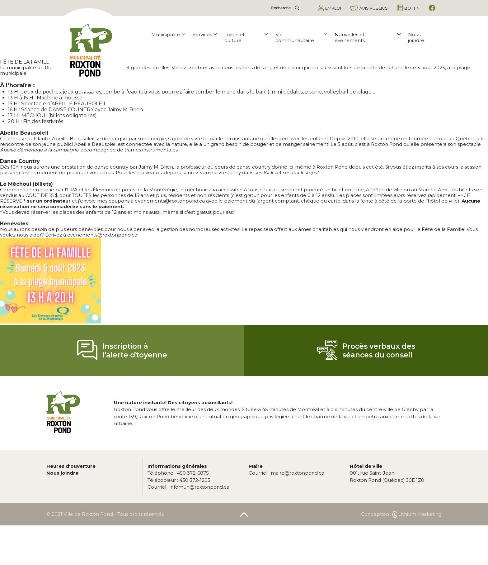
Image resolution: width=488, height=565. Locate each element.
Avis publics (369, 8)
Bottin (408, 8)
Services (205, 34)
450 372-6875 (178, 473)
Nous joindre (416, 37)
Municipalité (168, 34)
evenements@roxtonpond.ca (170, 201)
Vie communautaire (301, 37)
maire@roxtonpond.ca (286, 473)
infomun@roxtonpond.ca (188, 487)
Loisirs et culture (246, 37)
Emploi (329, 8)
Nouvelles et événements (368, 37)
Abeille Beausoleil (73, 138)
